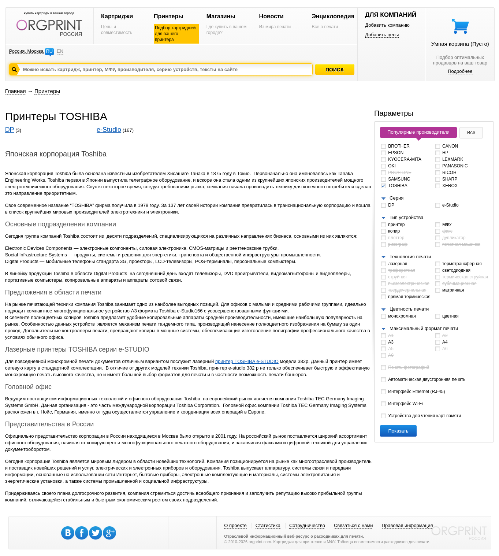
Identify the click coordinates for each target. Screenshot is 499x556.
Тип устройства (406, 217)
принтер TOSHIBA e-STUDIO (247, 361)
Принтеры (168, 16)
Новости (271, 16)
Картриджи (117, 16)
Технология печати (410, 256)
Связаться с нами (353, 525)
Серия (396, 198)
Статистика (268, 525)
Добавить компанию (387, 25)
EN (60, 51)
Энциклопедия (333, 16)
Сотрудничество (307, 525)
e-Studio (109, 129)
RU (49, 51)
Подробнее (460, 71)
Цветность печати (409, 309)
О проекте (235, 525)
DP (9, 129)
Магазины (220, 16)
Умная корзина (460, 44)
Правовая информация (407, 525)
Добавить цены (382, 34)
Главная (15, 91)
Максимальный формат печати (424, 328)
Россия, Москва (26, 51)
